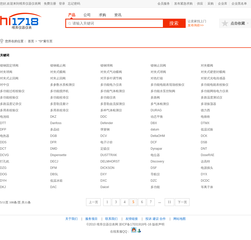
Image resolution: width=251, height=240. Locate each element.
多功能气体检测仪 (112, 91)
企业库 (222, 3)
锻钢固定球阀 (9, 65)
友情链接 (132, 219)
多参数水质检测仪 (62, 84)
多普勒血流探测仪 (112, 104)
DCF (154, 142)
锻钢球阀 (106, 65)
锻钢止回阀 (158, 65)
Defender (106, 123)
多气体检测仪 (160, 104)
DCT (3, 148)
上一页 (93, 202)
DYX (204, 174)
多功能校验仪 (9, 97)
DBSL (54, 174)
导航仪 (155, 174)
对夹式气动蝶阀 (111, 72)
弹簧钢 (105, 129)
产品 (71, 15)
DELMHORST (110, 161)
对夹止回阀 (58, 78)
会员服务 (164, 3)
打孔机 (4, 161)
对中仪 (4, 84)
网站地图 (179, 219)
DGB (53, 136)
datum (155, 129)
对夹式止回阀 (9, 78)
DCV (103, 136)
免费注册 (50, 3)
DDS (3, 142)
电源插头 (207, 168)
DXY (103, 174)
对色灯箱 (157, 78)
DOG (3, 174)
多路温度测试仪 (211, 97)
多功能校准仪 (59, 97)
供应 (200, 3)
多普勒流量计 (59, 104)
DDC (103, 116)
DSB (204, 142)
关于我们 (71, 219)
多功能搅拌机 (59, 91)
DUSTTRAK (108, 155)
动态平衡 (157, 116)
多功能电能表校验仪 (214, 84)
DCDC (205, 180)
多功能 (155, 187)
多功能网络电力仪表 (214, 91)
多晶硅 (54, 129)
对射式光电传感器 (213, 78)
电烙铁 (205, 116)
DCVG (4, 155)
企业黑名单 (239, 3)
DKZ (53, 116)
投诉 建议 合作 (155, 219)
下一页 (182, 202)
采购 (210, 3)
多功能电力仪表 (111, 84)
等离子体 (207, 187)
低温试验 (207, 129)
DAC (53, 187)
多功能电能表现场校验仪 (167, 84)
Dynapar (156, 148)
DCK (204, 136)
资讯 (117, 15)
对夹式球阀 (158, 72)
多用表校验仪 (9, 110)
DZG (3, 168)
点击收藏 (238, 23)
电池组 (4, 116)
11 (169, 202)
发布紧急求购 (183, 3)
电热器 (4, 136)
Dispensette (58, 155)
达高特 (205, 161)
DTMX (205, 123)
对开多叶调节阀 (111, 78)
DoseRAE (207, 155)
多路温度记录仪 (11, 104)
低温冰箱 (56, 180)
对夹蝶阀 (207, 65)
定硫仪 (105, 148)
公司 (87, 15)
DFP (3, 129)
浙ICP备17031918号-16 (135, 224)
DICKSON (107, 168)
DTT (3, 123)
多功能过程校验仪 (12, 91)
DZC (154, 180)
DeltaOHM (158, 136)
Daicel (104, 187)
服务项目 (91, 219)
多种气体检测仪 (111, 110)
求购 (102, 15)
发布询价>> (196, 25)
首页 (31, 41)
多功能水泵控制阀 (163, 91)
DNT (204, 148)
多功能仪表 (108, 97)
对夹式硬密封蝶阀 (213, 72)
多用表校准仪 (59, 110)
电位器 (155, 155)
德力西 (205, 110)
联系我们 (111, 219)
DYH (3, 180)
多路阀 (155, 97)
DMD (53, 148)
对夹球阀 (6, 72)
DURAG (156, 110)
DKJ (3, 187)
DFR (53, 142)
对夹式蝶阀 (58, 72)
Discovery (157, 161)
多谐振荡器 (208, 104)
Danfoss (55, 123)
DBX (154, 123)
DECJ (54, 161)
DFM (53, 168)
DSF (154, 168)
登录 (62, 3)
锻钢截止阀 (58, 65)
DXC (103, 180)
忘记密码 (74, 3)
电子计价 (106, 142)
